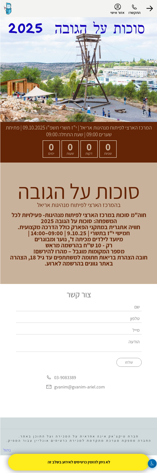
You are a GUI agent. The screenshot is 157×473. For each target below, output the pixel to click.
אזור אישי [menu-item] (117, 9)
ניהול (6, 450)
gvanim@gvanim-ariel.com (79, 387)
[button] (149, 8)
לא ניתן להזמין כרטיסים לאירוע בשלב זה (78, 462)
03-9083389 (65, 377)
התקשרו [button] (134, 12)
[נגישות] (152, 463)
